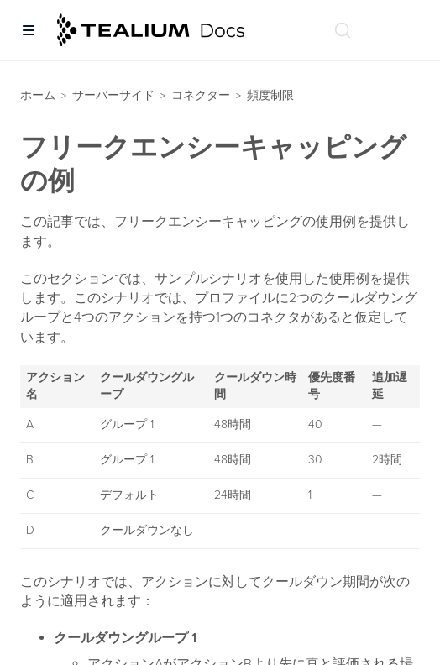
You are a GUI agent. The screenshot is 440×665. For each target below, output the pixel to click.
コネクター (200, 95)
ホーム (37, 95)
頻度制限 (270, 95)
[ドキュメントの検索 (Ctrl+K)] (342, 30)
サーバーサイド (113, 95)
